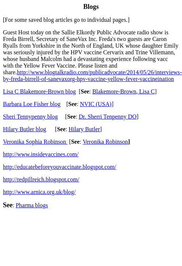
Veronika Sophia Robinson (35, 142)
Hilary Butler (85, 129)
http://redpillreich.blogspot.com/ (41, 179)
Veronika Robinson (105, 142)
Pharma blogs (31, 205)
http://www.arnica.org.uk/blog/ (39, 192)
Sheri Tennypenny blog (30, 116)
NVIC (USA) (96, 104)
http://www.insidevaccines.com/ (40, 154)
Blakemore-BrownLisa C (124, 91)
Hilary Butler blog (24, 129)
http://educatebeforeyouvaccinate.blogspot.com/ (59, 167)
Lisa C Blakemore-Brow (39, 91)
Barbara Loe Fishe (31, 104)
